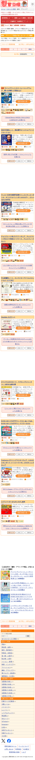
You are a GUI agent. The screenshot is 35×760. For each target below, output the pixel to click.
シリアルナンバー (8, 713)
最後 (30, 49)
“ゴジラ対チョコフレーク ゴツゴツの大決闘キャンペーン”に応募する (17, 267)
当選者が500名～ (7, 687)
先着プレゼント (7, 733)
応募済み (29, 124)
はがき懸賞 (22, 18)
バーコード (5, 707)
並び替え (16, 54)
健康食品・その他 (8, 676)
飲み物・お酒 (6, 659)
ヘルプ (23, 752)
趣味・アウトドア (8, 670)
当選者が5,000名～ (8, 693)
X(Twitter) (5, 721)
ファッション (6, 667)
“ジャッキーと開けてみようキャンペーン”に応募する (17, 410)
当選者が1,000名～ (8, 690)
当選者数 (16, 25)
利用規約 (18, 749)
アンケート (27, 21)
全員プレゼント (7, 730)
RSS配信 (26, 749)
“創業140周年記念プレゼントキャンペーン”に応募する (17, 306)
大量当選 (29, 18)
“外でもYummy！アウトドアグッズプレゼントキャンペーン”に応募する (17, 490)
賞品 (11, 25)
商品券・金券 (6, 647)
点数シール (5, 704)
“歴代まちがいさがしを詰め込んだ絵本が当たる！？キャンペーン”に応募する (17, 527)
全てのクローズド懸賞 (9, 639)
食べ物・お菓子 (7, 656)
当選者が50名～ (7, 681)
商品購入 (5, 716)
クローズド (5, 21)
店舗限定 (13, 21)
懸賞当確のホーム (11, 746)
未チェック (11, 124)
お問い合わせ (8, 749)
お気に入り (20, 124)
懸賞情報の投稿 (14, 752)
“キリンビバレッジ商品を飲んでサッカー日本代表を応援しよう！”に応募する (17, 225)
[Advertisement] (17, 72)
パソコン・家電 (7, 661)
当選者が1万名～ (7, 696)
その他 (4, 736)
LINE (3, 727)
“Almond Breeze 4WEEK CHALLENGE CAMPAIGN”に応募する (17, 119)
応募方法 (22, 25)
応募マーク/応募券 (8, 701)
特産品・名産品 (7, 653)
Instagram (5, 724)
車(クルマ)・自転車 (8, 673)
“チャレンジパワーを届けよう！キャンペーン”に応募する (17, 449)
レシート (5, 710)
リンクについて (23, 746)
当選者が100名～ (7, 684)
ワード (7, 25)
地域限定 (20, 21)
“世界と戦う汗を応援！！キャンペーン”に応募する (17, 156)
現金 (3, 644)
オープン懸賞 (13, 18)
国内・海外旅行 (7, 650)
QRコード (5, 718)
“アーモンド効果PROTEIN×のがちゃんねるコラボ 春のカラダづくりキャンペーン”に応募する (17, 341)
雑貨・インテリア (8, 664)
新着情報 (5, 18)
